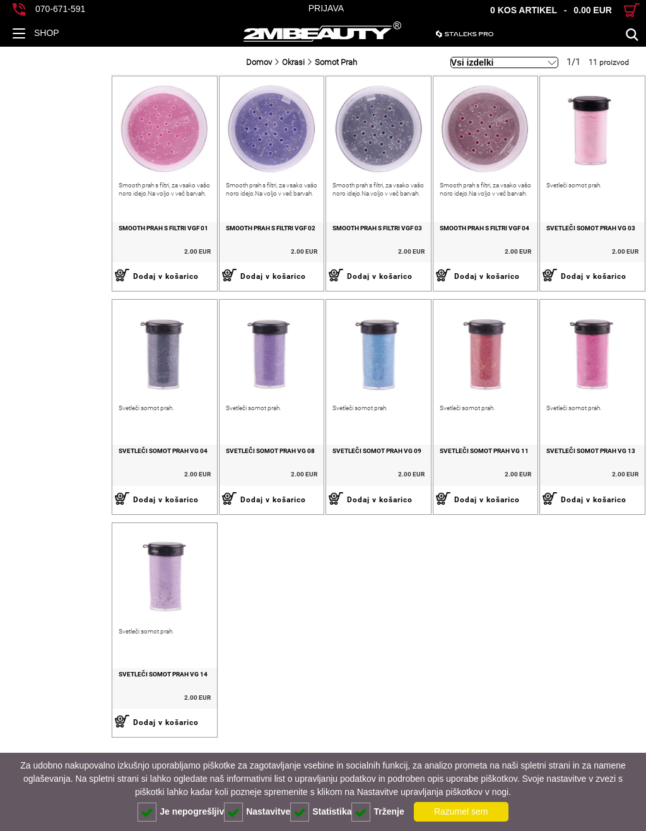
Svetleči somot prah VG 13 (568, 496)
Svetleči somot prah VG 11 (439, 496)
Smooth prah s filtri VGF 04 (439, 250)
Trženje (377, 812)
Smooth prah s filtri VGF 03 (311, 250)
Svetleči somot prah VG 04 (52, 496)
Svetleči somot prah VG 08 (181, 496)
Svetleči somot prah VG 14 (52, 741)
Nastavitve (257, 812)
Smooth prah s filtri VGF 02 (181, 250)
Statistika (320, 812)
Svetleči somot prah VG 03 (568, 250)
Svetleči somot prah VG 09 (310, 496)
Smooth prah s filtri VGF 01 (52, 250)
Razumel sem (461, 811)
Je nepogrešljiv (181, 812)
